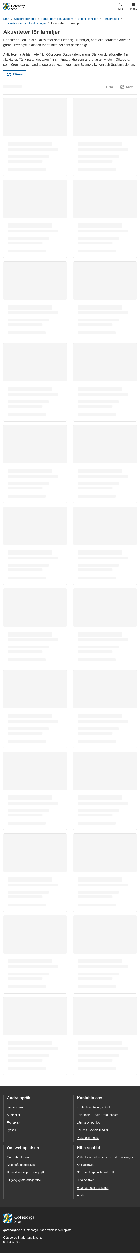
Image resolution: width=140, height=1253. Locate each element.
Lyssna (11, 1130)
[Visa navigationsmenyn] (133, 6)
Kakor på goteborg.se (21, 1164)
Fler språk (13, 1122)
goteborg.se (11, 1230)
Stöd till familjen (88, 18)
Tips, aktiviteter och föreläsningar (24, 23)
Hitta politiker (85, 1180)
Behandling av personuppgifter (26, 1172)
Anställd (82, 1195)
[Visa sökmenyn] (120, 6)
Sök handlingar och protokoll (95, 1172)
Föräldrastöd (111, 18)
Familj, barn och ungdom (57, 18)
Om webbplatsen (18, 1157)
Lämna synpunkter (89, 1122)
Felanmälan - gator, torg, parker (97, 1114)
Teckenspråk (15, 1107)
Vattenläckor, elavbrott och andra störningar (105, 1157)
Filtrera (15, 74)
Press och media (88, 1137)
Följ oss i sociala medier (92, 1130)
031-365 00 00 (12, 1242)
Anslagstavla (85, 1164)
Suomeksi (13, 1114)
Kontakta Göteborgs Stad (93, 1107)
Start (6, 18)
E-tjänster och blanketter (92, 1187)
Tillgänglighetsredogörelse (24, 1180)
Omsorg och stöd (25, 18)
